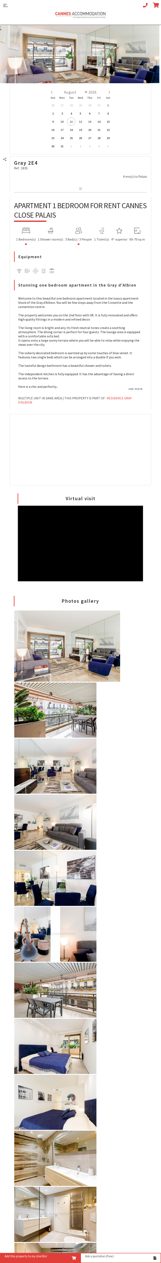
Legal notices (38, 1239)
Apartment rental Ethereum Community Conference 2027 (79, 1094)
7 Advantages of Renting (27, 1083)
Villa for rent (19, 1179)
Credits (137, 1239)
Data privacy (20, 1246)
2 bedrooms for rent (24, 1158)
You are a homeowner (73, 1201)
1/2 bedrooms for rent (26, 1154)
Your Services (67, 1184)
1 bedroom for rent (23, 1149)
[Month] (75, 91)
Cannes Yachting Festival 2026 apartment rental (79, 1119)
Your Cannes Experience (26, 1092)
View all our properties (26, 1183)
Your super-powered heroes (77, 1193)
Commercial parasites (93, 1239)
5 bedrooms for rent (24, 1170)
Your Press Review (71, 1197)
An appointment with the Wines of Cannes (28, 1102)
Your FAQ (16, 1117)
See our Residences (23, 1187)
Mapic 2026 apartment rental (79, 1142)
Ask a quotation (120, 1257)
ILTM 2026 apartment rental (78, 1146)
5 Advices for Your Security (28, 1087)
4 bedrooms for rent (24, 1166)
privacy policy (62, 1239)
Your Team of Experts (73, 1172)
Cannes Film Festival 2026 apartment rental (76, 1102)
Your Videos (66, 1176)
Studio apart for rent (24, 1145)
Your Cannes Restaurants (27, 1096)
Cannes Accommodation (80, 16)
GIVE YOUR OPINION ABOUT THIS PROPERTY (46, 856)
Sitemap (18, 1239)
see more (136, 388)
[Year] (93, 91)
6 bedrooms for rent (24, 1175)
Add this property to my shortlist (40, 1257)
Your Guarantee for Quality (77, 1180)
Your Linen (65, 1188)
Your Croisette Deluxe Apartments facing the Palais (31, 1110)
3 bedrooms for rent (24, 1162)
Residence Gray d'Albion (75, 399)
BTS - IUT (120, 1239)
